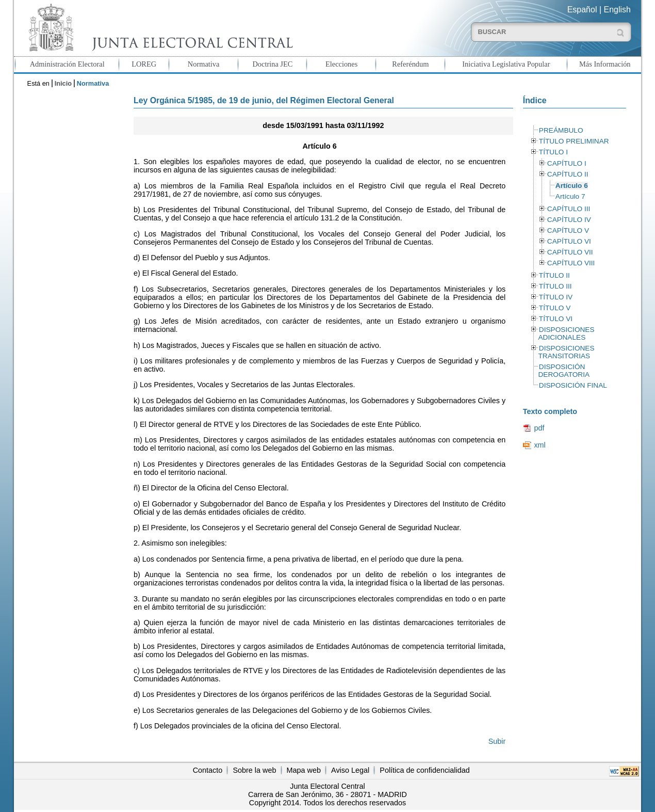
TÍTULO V (554, 308)
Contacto (208, 770)
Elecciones (341, 64)
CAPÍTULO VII (570, 252)
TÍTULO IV (555, 297)
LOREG (144, 64)
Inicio (63, 83)
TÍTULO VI (555, 319)
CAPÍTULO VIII (571, 263)
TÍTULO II (554, 275)
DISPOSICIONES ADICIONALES (566, 333)
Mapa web (304, 770)
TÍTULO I (553, 152)
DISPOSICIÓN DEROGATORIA (564, 370)
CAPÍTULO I (566, 163)
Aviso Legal (350, 770)
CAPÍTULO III (568, 209)
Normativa (204, 64)
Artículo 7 (570, 196)
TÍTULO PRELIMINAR (574, 141)
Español (582, 9)
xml (539, 445)
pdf (539, 428)
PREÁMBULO (561, 130)
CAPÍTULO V (568, 230)
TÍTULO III (555, 286)
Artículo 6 (571, 185)
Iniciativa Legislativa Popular (506, 64)
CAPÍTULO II (567, 174)
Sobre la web (254, 770)
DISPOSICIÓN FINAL (573, 385)
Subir (497, 741)
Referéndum (410, 64)
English (617, 9)
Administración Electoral (67, 64)
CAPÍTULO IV (569, 220)
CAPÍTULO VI (569, 241)
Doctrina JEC (272, 64)
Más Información (605, 64)
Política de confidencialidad (424, 770)
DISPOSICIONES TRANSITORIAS (566, 352)
